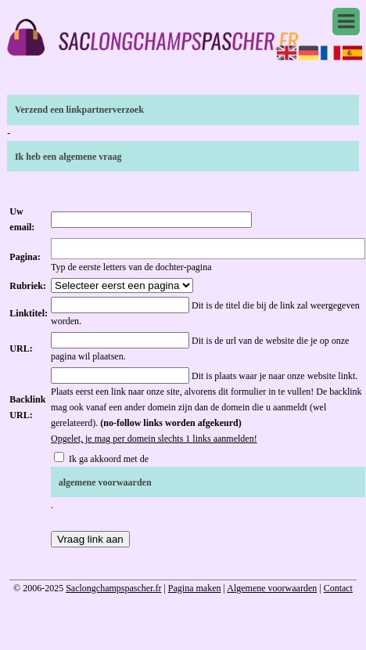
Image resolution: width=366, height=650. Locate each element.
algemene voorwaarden (105, 482)
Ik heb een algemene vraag (68, 156)
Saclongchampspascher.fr (113, 588)
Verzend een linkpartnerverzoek (79, 109)
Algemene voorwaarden (272, 588)
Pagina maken (194, 588)
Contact (338, 588)
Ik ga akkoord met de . (208, 482)
